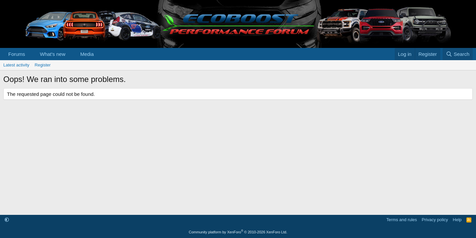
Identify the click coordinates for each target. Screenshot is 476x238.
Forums (16, 54)
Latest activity (16, 64)
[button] (30, 54)
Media (87, 54)
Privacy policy (435, 219)
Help (457, 219)
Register (43, 64)
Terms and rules (401, 219)
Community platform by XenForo (238, 232)
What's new (52, 54)
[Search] (458, 54)
